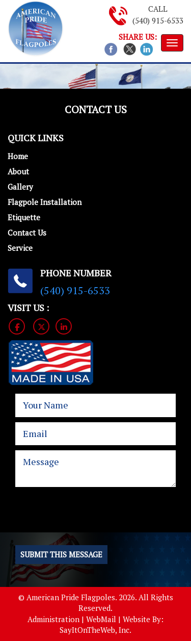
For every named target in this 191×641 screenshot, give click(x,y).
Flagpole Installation (44, 202)
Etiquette (24, 217)
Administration (53, 619)
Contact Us (27, 232)
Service (20, 248)
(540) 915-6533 (157, 20)
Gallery (20, 187)
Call (158, 9)
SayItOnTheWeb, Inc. (95, 630)
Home (18, 156)
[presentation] (85, 518)
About (18, 171)
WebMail (101, 619)
